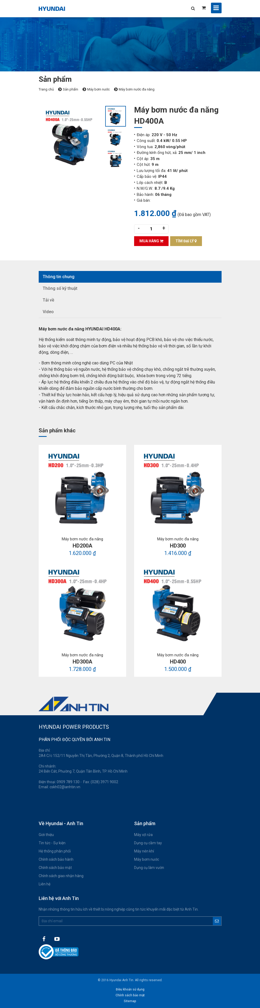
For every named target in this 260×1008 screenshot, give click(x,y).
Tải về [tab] (48, 300)
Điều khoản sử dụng (130, 989)
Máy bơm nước (146, 859)
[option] (72, 137)
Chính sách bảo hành (56, 859)
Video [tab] (48, 311)
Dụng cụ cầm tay (148, 843)
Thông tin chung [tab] (58, 276)
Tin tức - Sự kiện (52, 843)
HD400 (178, 661)
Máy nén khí (144, 851)
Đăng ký (217, 921)
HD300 (178, 545)
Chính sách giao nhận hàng (61, 876)
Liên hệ (44, 884)
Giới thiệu (46, 835)
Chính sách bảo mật (55, 867)
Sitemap (130, 1001)
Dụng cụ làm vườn (149, 867)
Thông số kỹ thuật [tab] (60, 288)
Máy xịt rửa (143, 835)
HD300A (82, 661)
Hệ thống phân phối (55, 851)
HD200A (82, 545)
